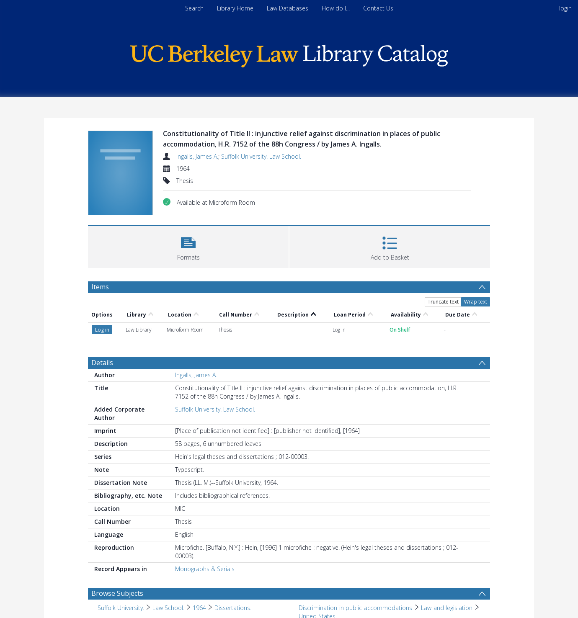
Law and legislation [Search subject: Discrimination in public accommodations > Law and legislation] (446, 608)
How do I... (336, 8)
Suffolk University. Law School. (261, 156)
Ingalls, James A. (197, 156)
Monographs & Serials (205, 569)
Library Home (235, 8)
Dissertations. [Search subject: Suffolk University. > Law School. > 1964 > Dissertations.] (232, 608)
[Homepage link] (289, 54)
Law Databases (287, 8)
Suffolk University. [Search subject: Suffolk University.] (121, 608)
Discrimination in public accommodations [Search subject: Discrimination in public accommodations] (355, 608)
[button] (188, 246)
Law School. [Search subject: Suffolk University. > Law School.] (168, 608)
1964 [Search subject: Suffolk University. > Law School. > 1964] (199, 608)
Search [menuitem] (194, 8)
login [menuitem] (565, 8)
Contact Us (378, 8)
